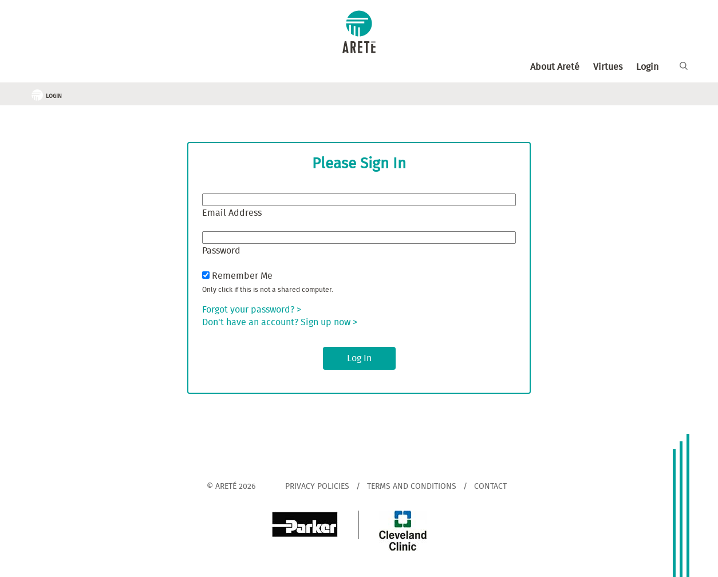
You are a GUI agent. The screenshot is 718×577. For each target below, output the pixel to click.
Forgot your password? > (251, 309)
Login (647, 67)
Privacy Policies (317, 487)
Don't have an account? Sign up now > (279, 322)
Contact (490, 487)
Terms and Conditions (411, 487)
